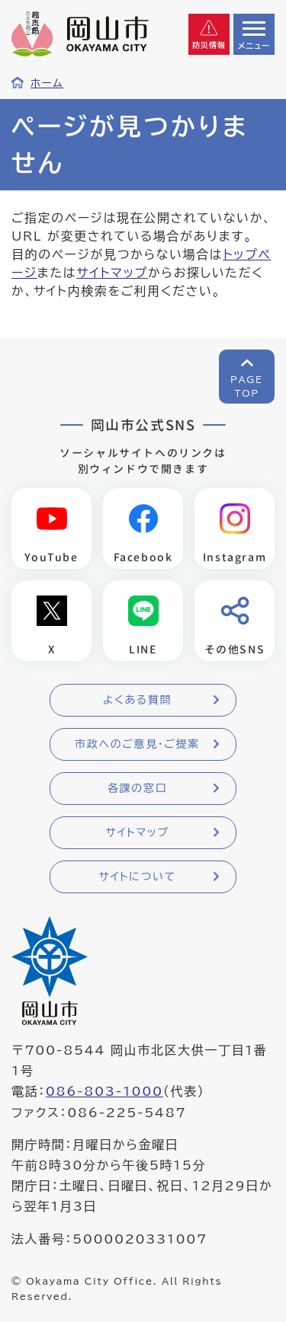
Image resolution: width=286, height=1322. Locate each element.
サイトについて (136, 876)
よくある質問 (137, 700)
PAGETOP (246, 386)
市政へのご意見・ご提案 (137, 744)
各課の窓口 (137, 788)
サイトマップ (112, 273)
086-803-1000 (104, 1091)
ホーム (47, 83)
